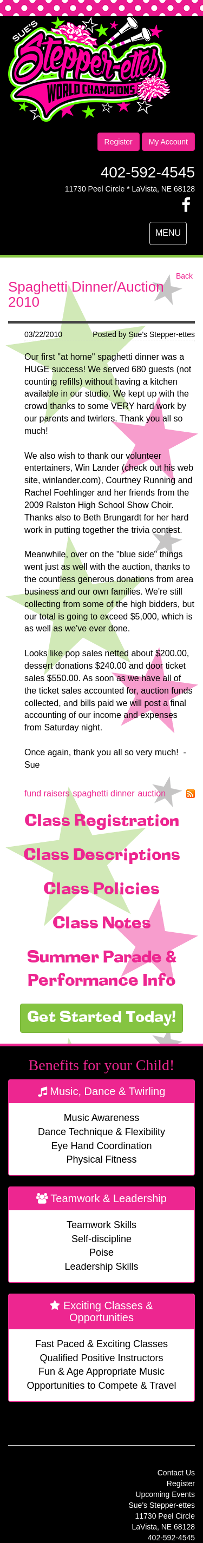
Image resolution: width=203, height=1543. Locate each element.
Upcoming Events (165, 1494)
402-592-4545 (148, 172)
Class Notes (102, 924)
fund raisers (47, 793)
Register (118, 141)
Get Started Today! (101, 1018)
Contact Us (176, 1472)
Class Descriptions (101, 856)
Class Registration (101, 821)
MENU (171, 236)
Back (184, 276)
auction (151, 793)
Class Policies (101, 890)
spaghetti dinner (104, 793)
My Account (168, 141)
